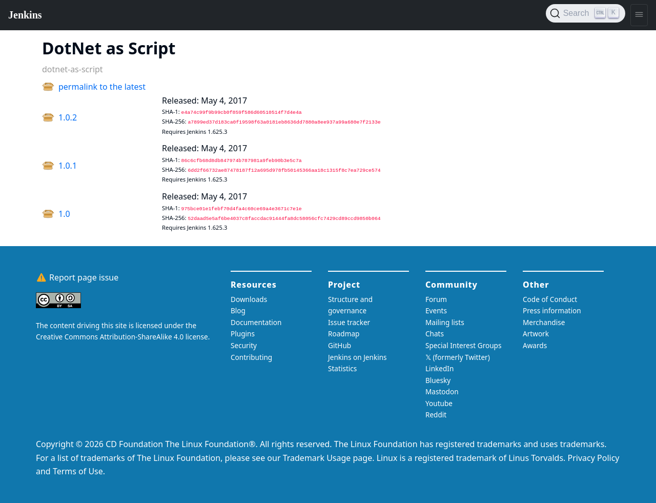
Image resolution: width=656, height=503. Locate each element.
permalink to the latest (102, 86)
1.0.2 (67, 117)
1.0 (64, 213)
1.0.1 (67, 165)
